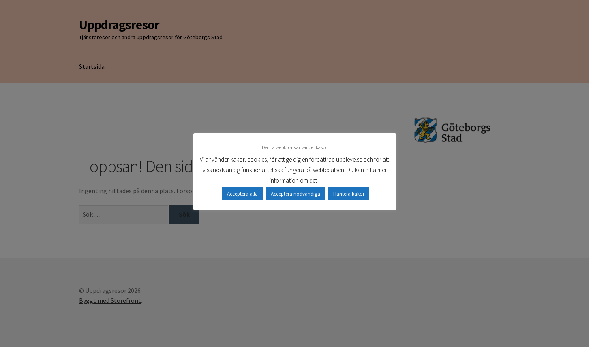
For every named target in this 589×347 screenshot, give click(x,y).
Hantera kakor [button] (348, 193)
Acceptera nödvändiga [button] (295, 193)
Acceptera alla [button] (242, 193)
